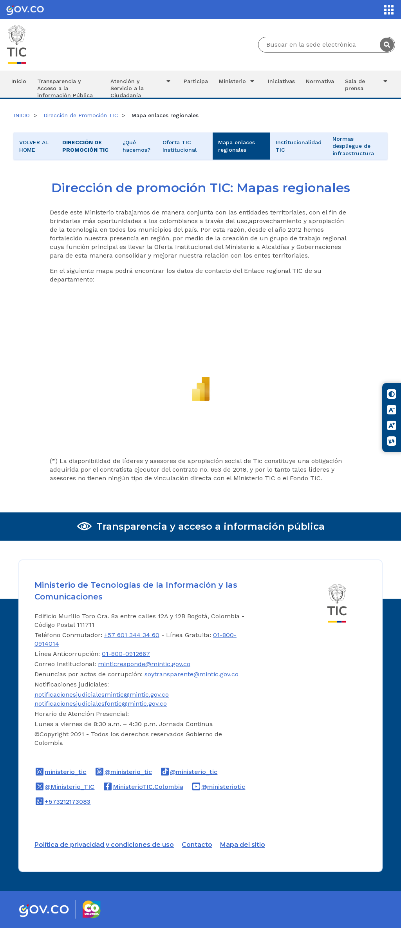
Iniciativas (281, 81)
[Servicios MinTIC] (389, 10)
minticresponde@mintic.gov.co (144, 664)
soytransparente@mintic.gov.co (191, 674)
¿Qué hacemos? (136, 146)
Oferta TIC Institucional (180, 146)
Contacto (197, 844)
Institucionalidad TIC (299, 146)
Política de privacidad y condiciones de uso (104, 844)
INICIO (22, 115)
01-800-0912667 (126, 653)
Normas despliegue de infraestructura (353, 146)
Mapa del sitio (242, 844)
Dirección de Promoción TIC (80, 115)
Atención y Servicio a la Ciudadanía (141, 88)
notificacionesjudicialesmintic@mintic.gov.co (101, 694)
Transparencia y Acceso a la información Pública (65, 88)
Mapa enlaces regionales (236, 146)
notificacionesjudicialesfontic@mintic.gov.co (100, 703)
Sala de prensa (367, 84)
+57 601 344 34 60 (131, 635)
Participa (196, 81)
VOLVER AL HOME (34, 146)
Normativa (320, 81)
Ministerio (237, 81)
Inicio (18, 81)
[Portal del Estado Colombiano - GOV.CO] (25, 9)
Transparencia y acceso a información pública (210, 526)
